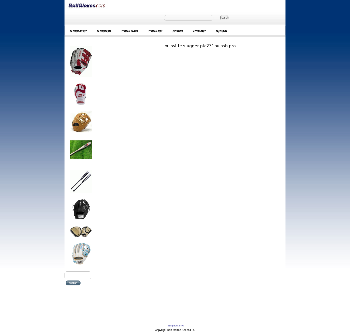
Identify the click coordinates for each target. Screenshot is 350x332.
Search (224, 17)
